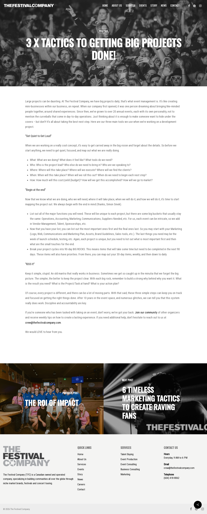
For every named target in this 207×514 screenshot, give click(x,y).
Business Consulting (130, 469)
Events (80, 469)
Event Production (129, 459)
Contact (81, 489)
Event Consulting (129, 464)
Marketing (125, 474)
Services (81, 464)
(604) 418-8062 (171, 477)
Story (80, 474)
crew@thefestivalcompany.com (43, 322)
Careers (81, 484)
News (80, 479)
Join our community (146, 312)
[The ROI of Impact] (52, 398)
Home (80, 454)
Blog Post (103, 31)
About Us (81, 459)
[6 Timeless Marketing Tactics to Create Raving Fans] (155, 398)
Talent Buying (127, 454)
